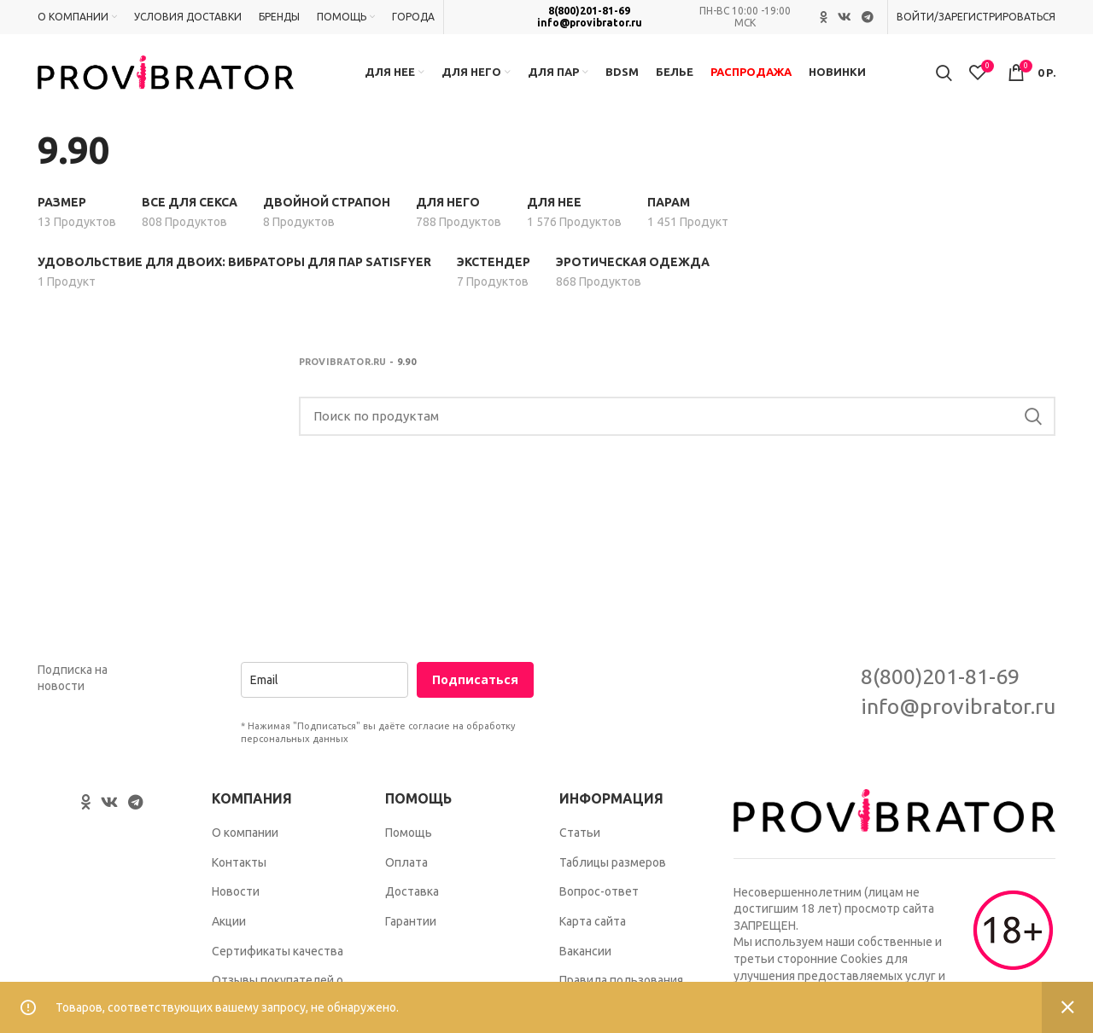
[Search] (677, 416)
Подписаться (475, 679)
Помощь (408, 832)
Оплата (406, 862)
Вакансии (585, 951)
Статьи (579, 832)
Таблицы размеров (612, 862)
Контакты (239, 862)
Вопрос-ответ (599, 891)
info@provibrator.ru (589, 22)
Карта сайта (592, 921)
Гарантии (410, 921)
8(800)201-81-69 (589, 10)
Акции (229, 921)
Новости (236, 891)
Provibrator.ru (343, 362)
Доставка (412, 891)
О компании (245, 832)
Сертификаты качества (277, 951)
